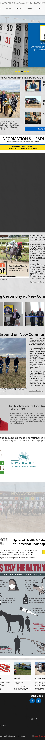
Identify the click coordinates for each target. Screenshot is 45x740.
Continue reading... (37, 282)
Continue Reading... (36, 391)
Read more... (20, 423)
